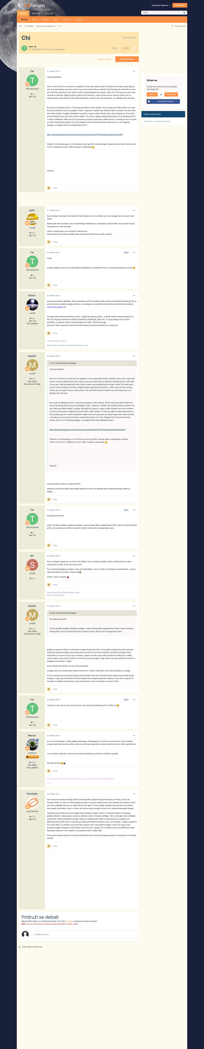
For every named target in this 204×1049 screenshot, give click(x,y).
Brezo (31, 295)
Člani (55, 19)
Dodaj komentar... (42, 934)
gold (31, 210)
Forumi (24, 19)
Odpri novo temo (104, 59)
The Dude (31, 793)
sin (32, 555)
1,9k (32, 817)
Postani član (179, 5)
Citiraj (55, 188)
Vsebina (23, 14)
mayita (32, 356)
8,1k (32, 318)
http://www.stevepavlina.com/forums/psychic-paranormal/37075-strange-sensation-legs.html (85, 135)
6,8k (32, 233)
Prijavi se (152, 94)
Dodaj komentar (127, 59)
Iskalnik (78, 19)
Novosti (35, 13)
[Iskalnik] (156, 13)
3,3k (32, 379)
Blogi (34, 19)
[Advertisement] (66, 200)
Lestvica (67, 19)
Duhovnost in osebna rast (54, 49)
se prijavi (69, 921)
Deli (115, 48)
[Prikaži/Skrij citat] (51, 363)
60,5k (32, 762)
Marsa (32, 735)
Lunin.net (48, 13)
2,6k (32, 579)
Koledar (45, 19)
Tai (35, 47)
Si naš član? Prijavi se (161, 5)
